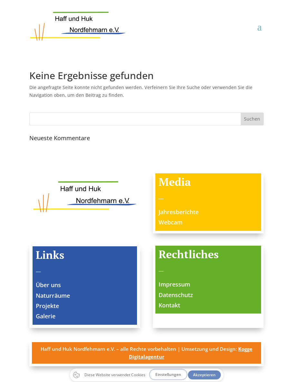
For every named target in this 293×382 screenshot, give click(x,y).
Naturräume (53, 295)
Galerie (45, 316)
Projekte (47, 306)
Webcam (170, 222)
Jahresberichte (179, 212)
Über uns (48, 285)
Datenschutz (176, 295)
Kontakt (169, 305)
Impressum (174, 284)
